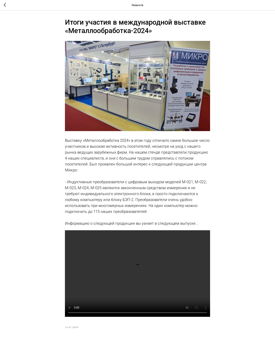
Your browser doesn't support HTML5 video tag (137, 273)
